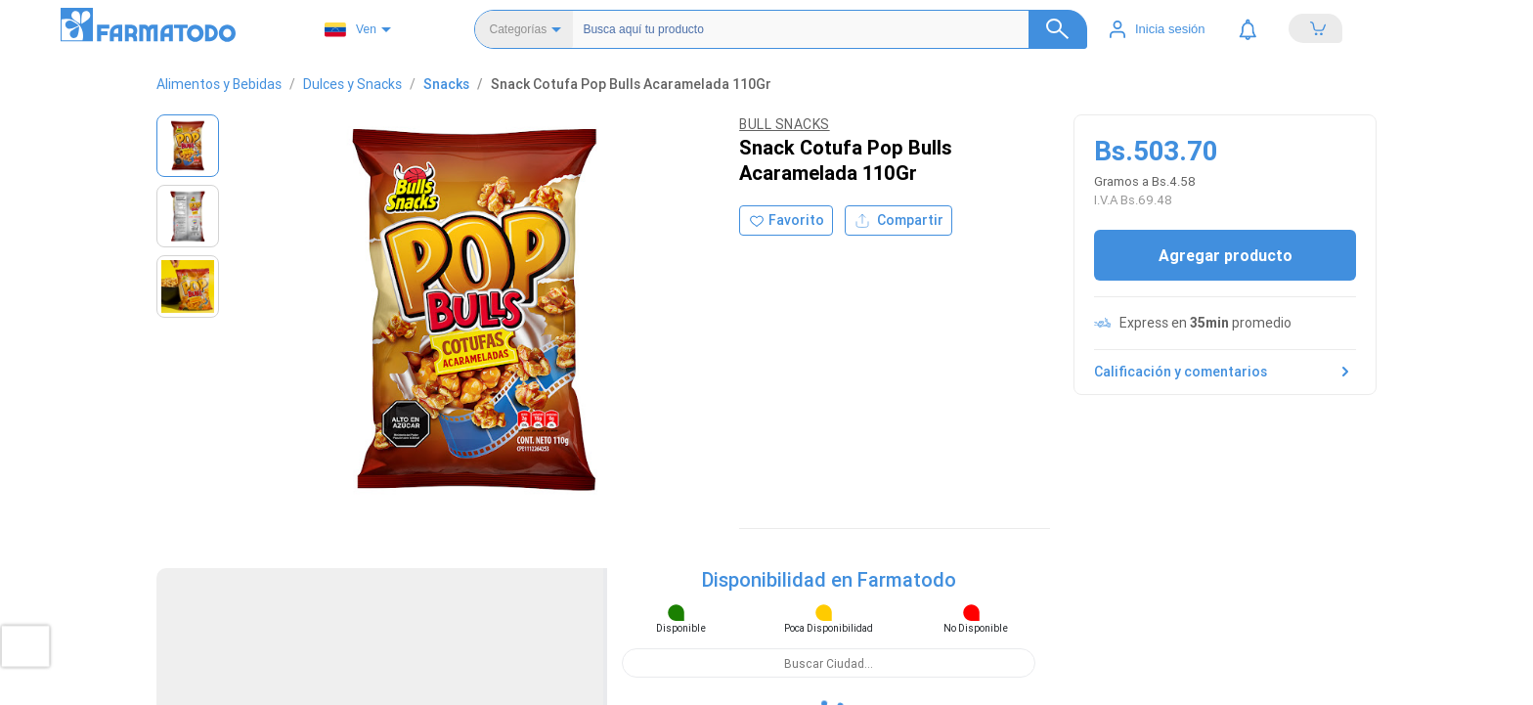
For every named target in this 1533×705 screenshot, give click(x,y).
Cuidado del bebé (844, 459)
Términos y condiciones (1213, 439)
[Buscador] (817, 29)
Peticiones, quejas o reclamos (1232, 478)
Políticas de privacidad (1210, 420)
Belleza (813, 439)
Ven (350, 29)
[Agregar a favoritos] (786, 109)
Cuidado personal (843, 478)
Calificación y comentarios (1225, 313)
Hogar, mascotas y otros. (864, 517)
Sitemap (816, 537)
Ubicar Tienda (483, 420)
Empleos (1169, 498)
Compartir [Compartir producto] (898, 109)
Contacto (1171, 459)
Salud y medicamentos (858, 420)
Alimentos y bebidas (851, 498)
